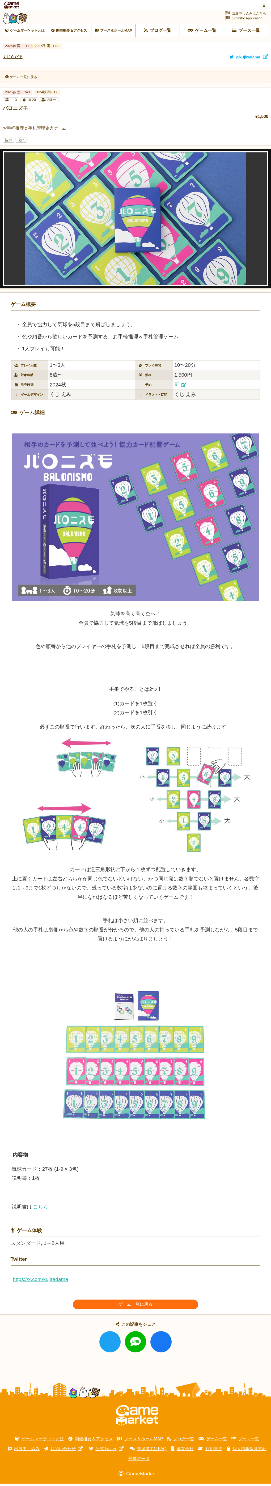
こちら (40, 1217)
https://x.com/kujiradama (40, 1290)
